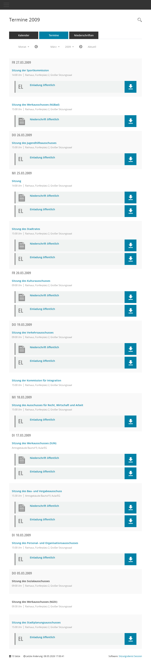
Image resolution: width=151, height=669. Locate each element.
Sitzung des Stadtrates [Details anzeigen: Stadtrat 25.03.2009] (26, 229)
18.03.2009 (22, 397)
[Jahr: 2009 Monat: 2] (36, 47)
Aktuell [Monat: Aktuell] (92, 46)
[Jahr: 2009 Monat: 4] (81, 47)
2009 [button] (69, 46)
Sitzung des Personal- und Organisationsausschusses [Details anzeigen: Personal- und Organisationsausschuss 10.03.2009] (45, 543)
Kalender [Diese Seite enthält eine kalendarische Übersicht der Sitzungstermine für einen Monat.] (23, 35)
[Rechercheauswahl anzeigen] (139, 20)
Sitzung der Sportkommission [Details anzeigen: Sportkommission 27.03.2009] (30, 70)
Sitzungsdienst (130, 656)
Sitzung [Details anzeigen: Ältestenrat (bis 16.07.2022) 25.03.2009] (16, 181)
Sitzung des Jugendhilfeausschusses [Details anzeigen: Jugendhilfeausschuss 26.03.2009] (34, 143)
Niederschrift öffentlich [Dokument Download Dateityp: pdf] (44, 119)
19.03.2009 (22, 324)
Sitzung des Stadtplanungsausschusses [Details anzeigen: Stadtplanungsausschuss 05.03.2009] (36, 622)
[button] (130, 87)
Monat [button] (23, 46)
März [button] (55, 46)
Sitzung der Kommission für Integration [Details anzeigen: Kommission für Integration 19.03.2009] (36, 380)
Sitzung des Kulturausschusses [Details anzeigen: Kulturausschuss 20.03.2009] (31, 281)
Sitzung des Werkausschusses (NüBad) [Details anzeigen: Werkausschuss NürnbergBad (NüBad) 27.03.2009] (35, 104)
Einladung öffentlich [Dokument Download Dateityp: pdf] (42, 85)
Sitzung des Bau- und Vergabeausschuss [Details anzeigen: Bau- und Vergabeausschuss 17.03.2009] (37, 491)
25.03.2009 (22, 173)
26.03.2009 (22, 134)
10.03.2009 (21, 535)
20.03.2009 (21, 272)
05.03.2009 (22, 573)
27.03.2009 (21, 62)
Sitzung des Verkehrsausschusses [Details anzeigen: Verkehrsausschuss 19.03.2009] (33, 332)
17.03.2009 (21, 435)
